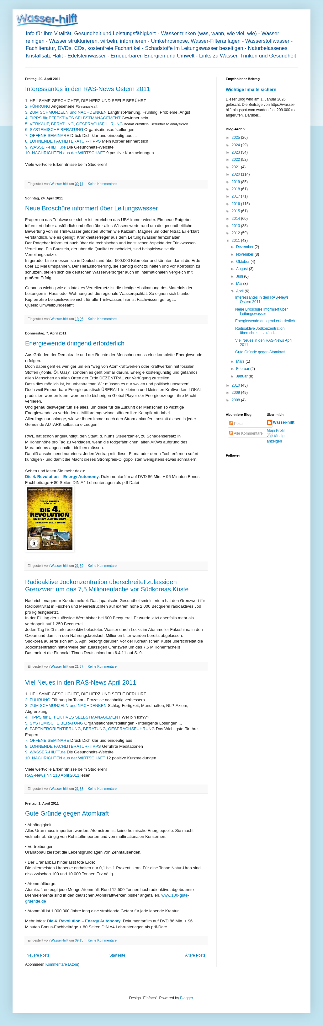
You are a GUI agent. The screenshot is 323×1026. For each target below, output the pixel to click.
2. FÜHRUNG (37, 106)
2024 (236, 145)
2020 (236, 174)
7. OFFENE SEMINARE (47, 135)
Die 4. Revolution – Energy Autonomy (62, 476)
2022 (236, 159)
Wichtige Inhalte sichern (251, 89)
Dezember (245, 247)
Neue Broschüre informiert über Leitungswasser (91, 208)
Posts (236, 423)
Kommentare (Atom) (62, 964)
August (242, 269)
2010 (236, 385)
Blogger (186, 998)
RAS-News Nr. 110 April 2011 (52, 775)
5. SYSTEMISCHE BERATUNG (54, 723)
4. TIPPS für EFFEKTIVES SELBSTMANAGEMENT (72, 118)
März (241, 361)
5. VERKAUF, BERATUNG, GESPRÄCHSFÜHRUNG (74, 124)
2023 (236, 152)
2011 (236, 240)
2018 (236, 189)
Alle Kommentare (246, 433)
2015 (236, 211)
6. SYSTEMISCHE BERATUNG (54, 129)
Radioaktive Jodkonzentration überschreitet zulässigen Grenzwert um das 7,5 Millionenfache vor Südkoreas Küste (106, 585)
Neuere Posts (38, 955)
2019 (236, 182)
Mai (239, 283)
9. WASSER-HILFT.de (45, 147)
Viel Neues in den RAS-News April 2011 (80, 682)
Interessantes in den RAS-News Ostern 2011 (87, 88)
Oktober (243, 261)
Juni (240, 276)
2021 (236, 167)
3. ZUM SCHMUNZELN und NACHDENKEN (66, 112)
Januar (242, 376)
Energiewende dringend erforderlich (74, 343)
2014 (236, 218)
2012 (236, 233)
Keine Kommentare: (103, 184)
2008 (236, 400)
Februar (243, 368)
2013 (236, 226)
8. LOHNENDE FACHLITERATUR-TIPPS (63, 141)
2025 (236, 137)
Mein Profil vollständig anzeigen (276, 435)
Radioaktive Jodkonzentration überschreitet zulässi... (259, 330)
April (240, 291)
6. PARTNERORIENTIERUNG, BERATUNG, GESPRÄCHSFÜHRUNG (90, 728)
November (245, 254)
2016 (236, 204)
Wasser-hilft (283, 422)
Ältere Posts (195, 955)
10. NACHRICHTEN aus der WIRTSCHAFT (65, 152)
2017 (236, 196)
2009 (236, 392)
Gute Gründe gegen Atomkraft (67, 813)
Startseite (117, 955)
